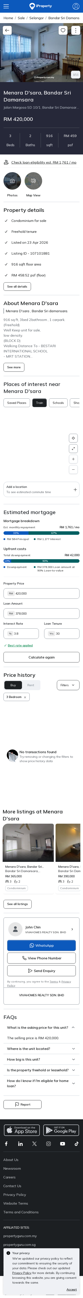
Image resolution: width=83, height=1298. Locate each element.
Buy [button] (13, 685)
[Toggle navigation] (75, 30)
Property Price (14, 583)
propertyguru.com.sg (19, 1244)
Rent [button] (30, 685)
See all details (17, 286)
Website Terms (15, 1203)
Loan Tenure (53, 624)
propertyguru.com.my (20, 1236)
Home (8, 18)
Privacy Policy (14, 1194)
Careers (9, 1177)
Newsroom (12, 1168)
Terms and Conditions (21, 1212)
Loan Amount (13, 603)
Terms (54, 981)
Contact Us (12, 1186)
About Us (10, 1159)
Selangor (36, 18)
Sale (21, 18)
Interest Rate (13, 624)
